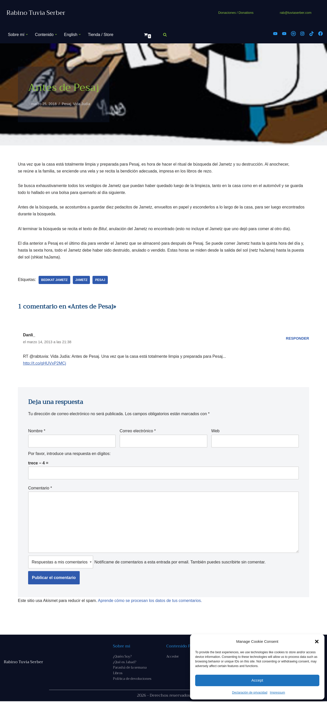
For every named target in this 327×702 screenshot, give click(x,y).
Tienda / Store (100, 34)
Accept (257, 680)
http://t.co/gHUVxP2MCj (44, 363)
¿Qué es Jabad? (124, 663)
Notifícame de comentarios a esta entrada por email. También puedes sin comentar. (147, 562)
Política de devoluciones (132, 680)
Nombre (36, 431)
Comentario (40, 488)
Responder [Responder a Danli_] (297, 339)
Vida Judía (81, 104)
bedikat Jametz (54, 280)
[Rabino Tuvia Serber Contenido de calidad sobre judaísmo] (35, 13)
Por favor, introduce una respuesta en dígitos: (69, 454)
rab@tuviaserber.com (295, 13)
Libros (117, 674)
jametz (81, 280)
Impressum (277, 692)
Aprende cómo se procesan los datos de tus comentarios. (150, 601)
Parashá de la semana (130, 668)
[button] (316, 641)
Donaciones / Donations (235, 13)
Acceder (172, 657)
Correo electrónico (138, 431)
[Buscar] (165, 34)
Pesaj (66, 104)
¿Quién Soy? (122, 657)
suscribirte (230, 562)
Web (215, 431)
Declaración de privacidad (249, 692)
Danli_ (29, 335)
